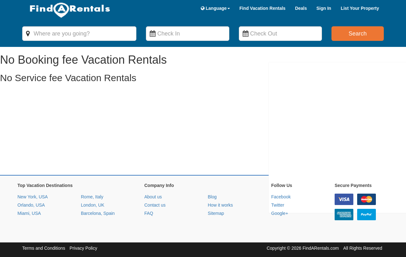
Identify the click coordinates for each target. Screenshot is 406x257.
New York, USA (32, 196)
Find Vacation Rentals (262, 8)
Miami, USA (29, 213)
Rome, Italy (92, 196)
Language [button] (215, 8)
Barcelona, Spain (98, 213)
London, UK (92, 205)
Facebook (281, 196)
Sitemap (216, 213)
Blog (212, 196)
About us (153, 196)
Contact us (155, 205)
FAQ (148, 213)
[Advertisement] (190, 130)
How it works (220, 205)
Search (358, 33)
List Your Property (360, 8)
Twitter (277, 205)
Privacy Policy (83, 248)
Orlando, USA (31, 205)
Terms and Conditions (43, 248)
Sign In (323, 8)
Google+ (279, 213)
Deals (301, 8)
